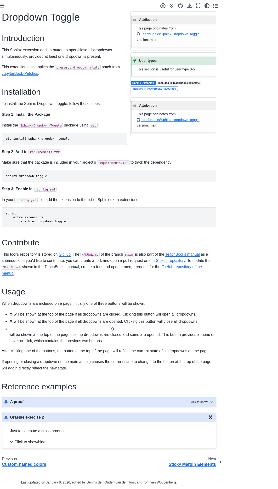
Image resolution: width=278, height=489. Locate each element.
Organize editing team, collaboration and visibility (25, 187)
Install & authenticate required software (22, 161)
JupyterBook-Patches (26, 288)
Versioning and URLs (22, 198)
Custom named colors (27, 319)
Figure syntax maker (21, 413)
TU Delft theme (21, 296)
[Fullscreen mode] (252, 6)
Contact (12, 469)
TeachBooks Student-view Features (22, 344)
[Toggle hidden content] (256, 408)
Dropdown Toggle (24, 326)
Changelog (14, 461)
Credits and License (21, 454)
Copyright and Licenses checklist (24, 208)
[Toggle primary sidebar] (63, 5)
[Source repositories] (234, 6)
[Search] (27, 74)
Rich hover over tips (25, 303)
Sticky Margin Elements (28, 334)
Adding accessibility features (25, 264)
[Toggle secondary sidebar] (269, 6)
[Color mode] (260, 6)
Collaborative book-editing (21, 174)
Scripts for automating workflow (23, 423)
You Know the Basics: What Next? (27, 120)
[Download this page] (243, 6)
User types (14, 143)
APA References (22, 311)
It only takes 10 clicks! (23, 109)
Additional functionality (23, 246)
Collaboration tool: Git (22, 150)
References (15, 446)
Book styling (16, 254)
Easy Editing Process (22, 239)
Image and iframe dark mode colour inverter (27, 277)
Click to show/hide (91, 448)
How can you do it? (20, 102)
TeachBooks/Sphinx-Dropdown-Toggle (227, 34)
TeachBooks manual (244, 254)
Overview (13, 231)
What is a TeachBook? (23, 94)
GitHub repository (232, 261)
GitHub (126, 254)
